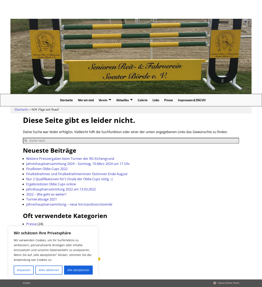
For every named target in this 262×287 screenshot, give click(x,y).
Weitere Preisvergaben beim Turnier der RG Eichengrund (70, 158)
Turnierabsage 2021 (41, 199)
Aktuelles (122, 100)
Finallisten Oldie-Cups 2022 (47, 169)
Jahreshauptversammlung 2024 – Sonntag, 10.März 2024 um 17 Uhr (78, 163)
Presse (168, 100)
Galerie (143, 100)
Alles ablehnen (49, 270)
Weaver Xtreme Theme (228, 283)
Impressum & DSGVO (192, 100)
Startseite (66, 100)
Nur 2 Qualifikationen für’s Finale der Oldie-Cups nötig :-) (69, 179)
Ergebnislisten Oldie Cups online (51, 184)
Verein (103, 100)
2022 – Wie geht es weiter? (46, 194)
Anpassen (23, 270)
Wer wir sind (86, 100)
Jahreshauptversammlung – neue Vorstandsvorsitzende (69, 204)
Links (155, 100)
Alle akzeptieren (78, 270)
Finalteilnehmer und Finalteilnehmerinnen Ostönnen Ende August (77, 174)
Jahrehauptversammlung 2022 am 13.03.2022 (61, 189)
